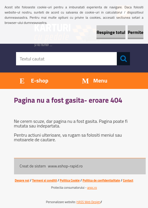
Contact (128, 180)
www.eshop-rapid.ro (65, 166)
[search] (123, 58)
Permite (135, 32)
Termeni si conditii (44, 180)
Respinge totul (110, 32)
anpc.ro (92, 187)
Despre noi (22, 180)
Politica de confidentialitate (101, 180)
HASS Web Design (88, 202)
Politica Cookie (70, 180)
